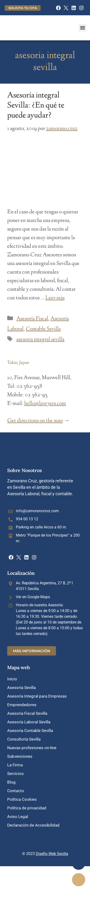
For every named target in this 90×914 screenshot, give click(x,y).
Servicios (15, 773)
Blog (11, 782)
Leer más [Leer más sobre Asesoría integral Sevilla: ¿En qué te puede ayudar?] (55, 298)
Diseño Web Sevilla (52, 853)
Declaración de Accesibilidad (33, 825)
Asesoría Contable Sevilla (30, 730)
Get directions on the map (35, 421)
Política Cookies (22, 799)
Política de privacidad (26, 808)
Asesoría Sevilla (21, 687)
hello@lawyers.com (45, 404)
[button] (82, 28)
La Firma (15, 765)
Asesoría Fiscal (32, 319)
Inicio (12, 679)
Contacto (15, 790)
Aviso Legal (17, 816)
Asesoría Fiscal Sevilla (27, 713)
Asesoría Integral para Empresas (37, 696)
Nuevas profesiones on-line (31, 747)
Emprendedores (21, 704)
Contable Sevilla (43, 329)
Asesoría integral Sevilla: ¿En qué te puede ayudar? (35, 105)
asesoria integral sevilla (40, 340)
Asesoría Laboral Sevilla (28, 722)
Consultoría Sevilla (24, 739)
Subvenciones (19, 756)
